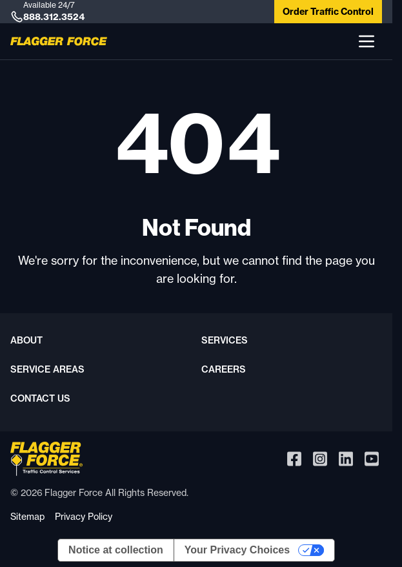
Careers (223, 369)
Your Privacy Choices (237, 549)
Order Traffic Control (328, 11)
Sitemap (27, 516)
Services (224, 340)
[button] (366, 41)
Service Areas (47, 369)
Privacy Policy (83, 516)
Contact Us (40, 398)
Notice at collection (115, 549)
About (26, 340)
